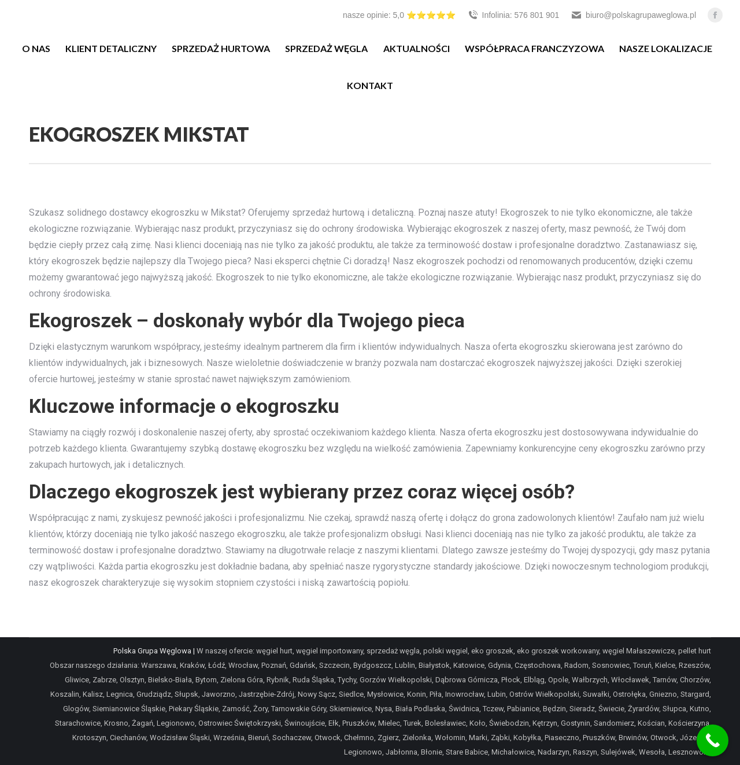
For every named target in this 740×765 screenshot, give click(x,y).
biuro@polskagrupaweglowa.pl (633, 15)
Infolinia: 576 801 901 (513, 15)
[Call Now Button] (712, 740)
